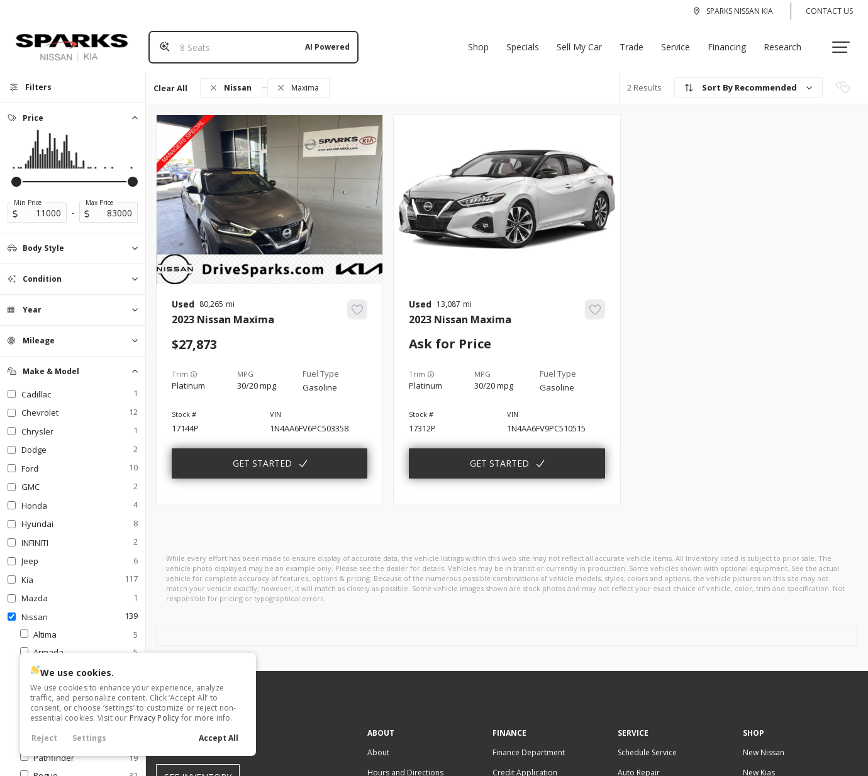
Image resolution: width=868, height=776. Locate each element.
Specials (527, 42)
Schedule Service (647, 742)
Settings (89, 738)
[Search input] (248, 42)
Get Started (262, 453)
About (378, 742)
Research (787, 42)
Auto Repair (639, 762)
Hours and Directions (405, 762)
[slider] (16, 171)
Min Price (28, 192)
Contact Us (829, 11)
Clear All (170, 78)
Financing (732, 42)
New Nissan (763, 742)
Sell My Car (584, 42)
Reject (44, 738)
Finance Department (528, 742)
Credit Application (524, 762)
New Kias (759, 762)
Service (680, 42)
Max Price (99, 192)
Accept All (218, 738)
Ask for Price (450, 334)
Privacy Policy (154, 717)
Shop (483, 42)
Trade (636, 42)
